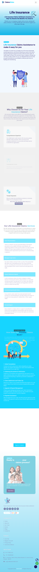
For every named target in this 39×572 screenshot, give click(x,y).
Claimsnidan (19, 568)
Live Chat (7, 539)
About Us (7, 523)
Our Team (7, 525)
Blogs (6, 529)
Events (6, 527)
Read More (10, 490)
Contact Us (7, 531)
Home (6, 521)
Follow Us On (11, 512)
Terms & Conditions (9, 544)
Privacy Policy (8, 542)
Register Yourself (9, 540)
